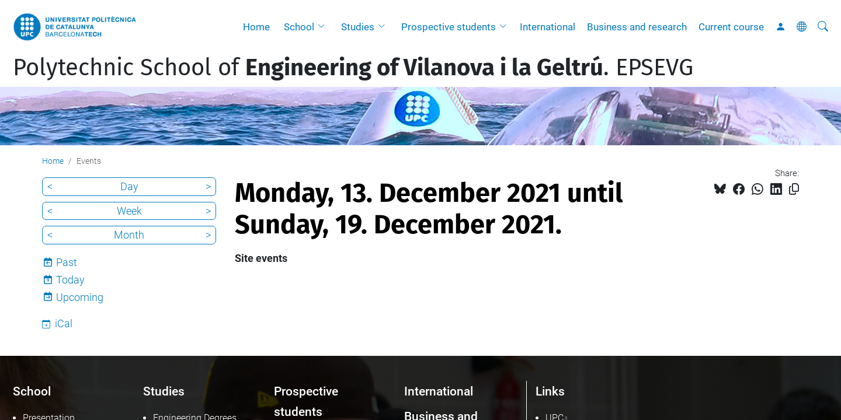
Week (129, 211)
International (547, 27)
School (299, 27)
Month (129, 235)
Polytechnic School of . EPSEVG (353, 68)
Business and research (637, 27)
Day (129, 186)
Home (256, 27)
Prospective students (448, 27)
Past (66, 262)
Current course (731, 27)
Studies (357, 27)
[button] (324, 26)
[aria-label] (823, 27)
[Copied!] (794, 189)
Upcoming (79, 297)
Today (70, 280)
